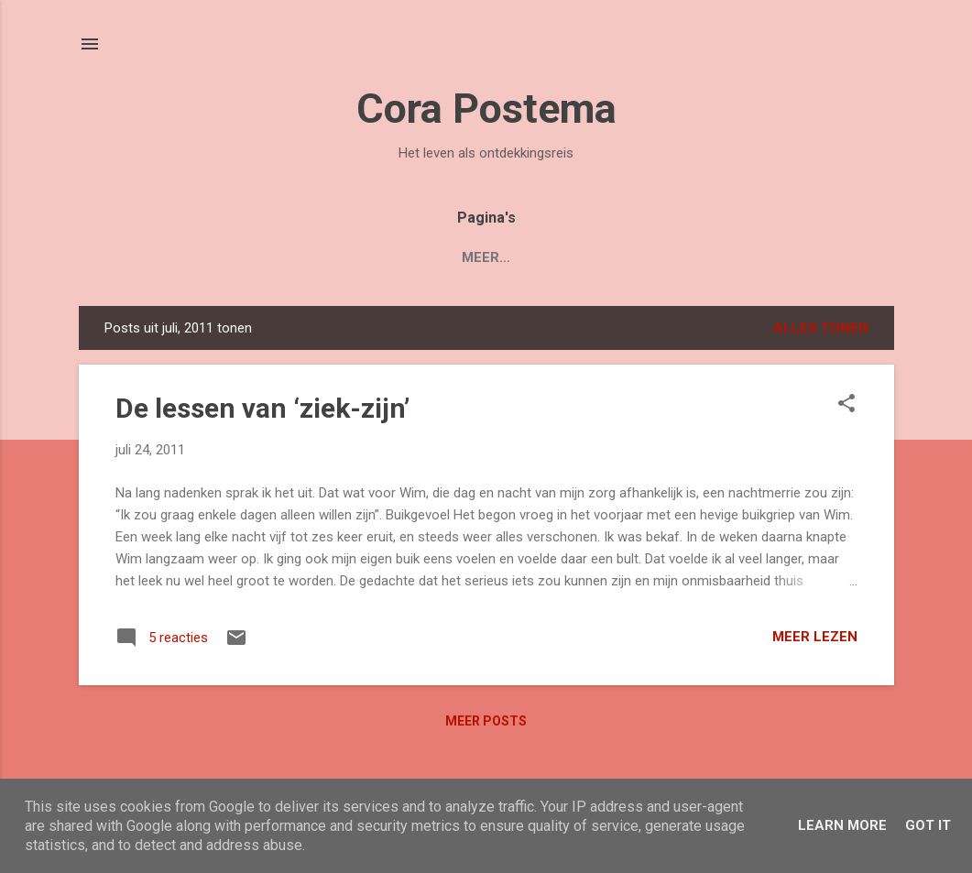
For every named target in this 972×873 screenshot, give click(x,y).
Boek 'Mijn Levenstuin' (339, 257)
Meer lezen (814, 636)
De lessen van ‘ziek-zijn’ (262, 408)
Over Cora (577, 257)
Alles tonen (820, 328)
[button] (846, 405)
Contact (683, 257)
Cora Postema (486, 108)
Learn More (842, 825)
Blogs (480, 257)
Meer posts (486, 721)
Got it (928, 825)
